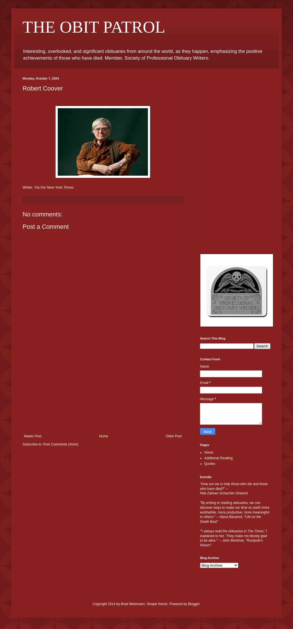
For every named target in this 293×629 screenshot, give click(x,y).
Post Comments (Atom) (60, 444)
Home (103, 436)
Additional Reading (218, 458)
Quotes (209, 464)
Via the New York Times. (54, 187)
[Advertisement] (103, 392)
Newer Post (32, 436)
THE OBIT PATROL (94, 27)
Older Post (174, 436)
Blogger (194, 604)
